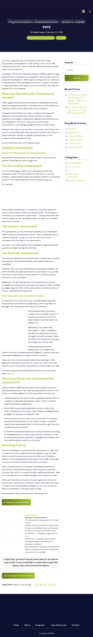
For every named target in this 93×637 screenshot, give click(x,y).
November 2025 (75, 140)
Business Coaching (76, 180)
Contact (76, 625)
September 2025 (75, 147)
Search (76, 78)
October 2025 (74, 143)
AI (68, 170)
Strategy (61, 38)
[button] (83, 11)
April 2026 (72, 129)
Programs (40, 625)
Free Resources (58, 625)
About (27, 625)
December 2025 (75, 136)
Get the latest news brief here (18, 575)
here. (27, 536)
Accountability (74, 166)
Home (16, 625)
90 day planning (75, 163)
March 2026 (73, 132)
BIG (32, 539)
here (13, 373)
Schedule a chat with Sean (17, 147)
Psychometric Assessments (40, 38)
